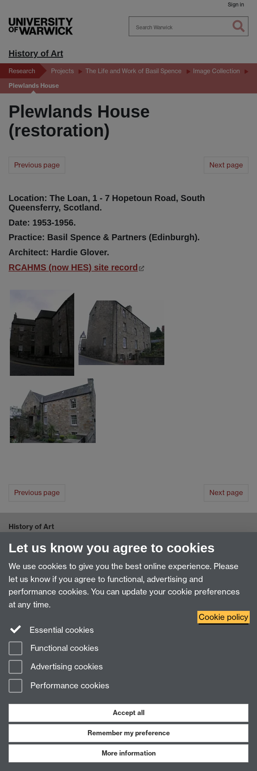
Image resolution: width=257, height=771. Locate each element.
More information (129, 753)
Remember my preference (129, 733)
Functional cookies (54, 649)
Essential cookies (51, 629)
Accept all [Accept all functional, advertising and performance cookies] (129, 713)
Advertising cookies (56, 667)
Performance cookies (59, 686)
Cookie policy (223, 617)
